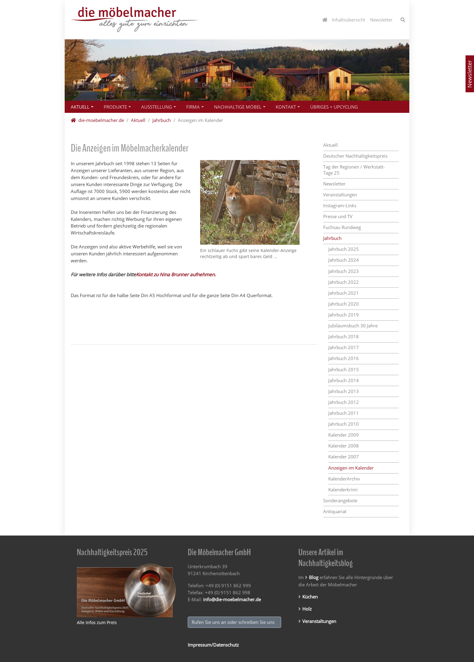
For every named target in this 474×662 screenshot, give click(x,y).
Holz (307, 609)
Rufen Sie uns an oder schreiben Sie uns (234, 622)
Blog (313, 577)
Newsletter (469, 74)
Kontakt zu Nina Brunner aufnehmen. (176, 274)
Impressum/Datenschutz (213, 645)
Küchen (310, 597)
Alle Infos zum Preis (97, 622)
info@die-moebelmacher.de (232, 599)
